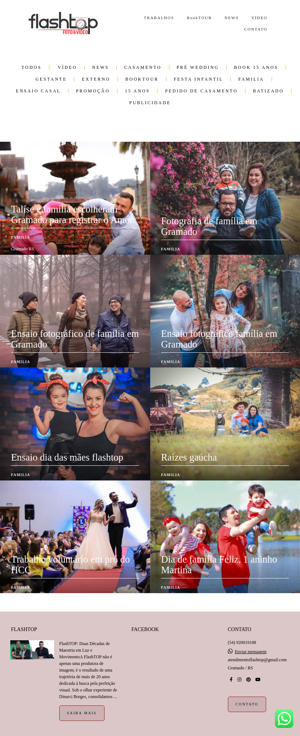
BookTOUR (199, 17)
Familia (251, 79)
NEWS (232, 17)
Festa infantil (198, 79)
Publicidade (150, 103)
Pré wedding (198, 67)
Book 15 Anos (256, 67)
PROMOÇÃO (93, 91)
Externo (96, 79)
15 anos (137, 91)
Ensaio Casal (38, 91)
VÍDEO (259, 17)
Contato (247, 704)
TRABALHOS (159, 17)
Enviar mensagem (251, 651)
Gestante (51, 79)
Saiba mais (82, 713)
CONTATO (255, 29)
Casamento (142, 67)
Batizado (268, 91)
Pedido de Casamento (201, 91)
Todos (31, 67)
